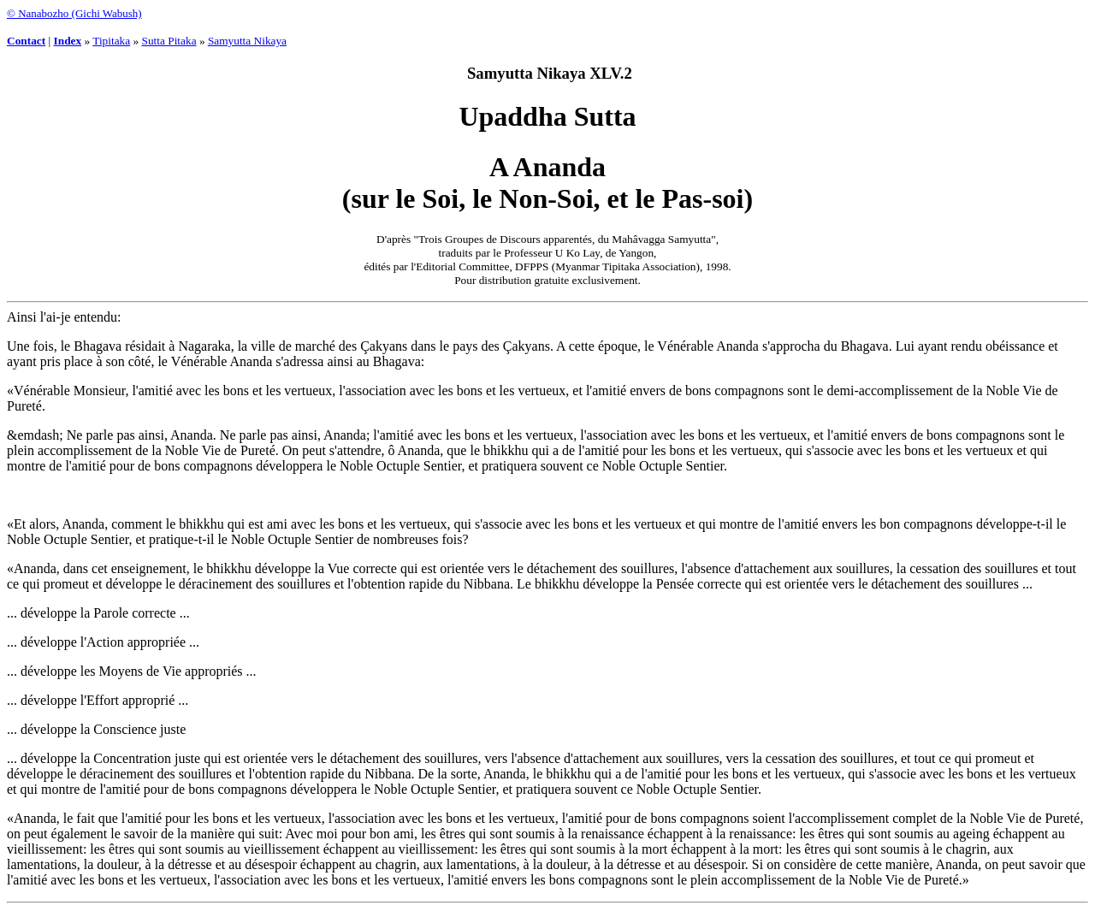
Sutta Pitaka (169, 40)
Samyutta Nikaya (247, 40)
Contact (26, 40)
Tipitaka (111, 40)
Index (68, 40)
